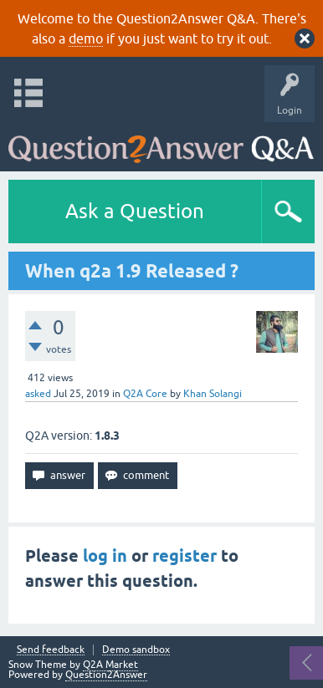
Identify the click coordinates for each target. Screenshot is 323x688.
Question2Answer (106, 674)
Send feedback (51, 650)
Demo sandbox (136, 650)
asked (38, 394)
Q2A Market (110, 664)
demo (86, 38)
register (184, 556)
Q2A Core (145, 394)
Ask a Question (134, 211)
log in (105, 556)
